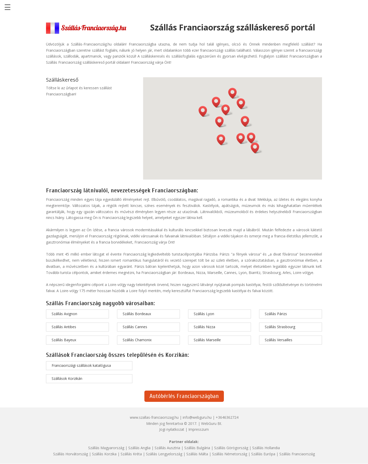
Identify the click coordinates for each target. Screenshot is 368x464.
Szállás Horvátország (70, 453)
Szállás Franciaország (297, 453)
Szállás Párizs (276, 313)
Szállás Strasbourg (280, 326)
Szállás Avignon (64, 313)
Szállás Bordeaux (137, 313)
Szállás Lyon (204, 313)
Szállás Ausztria (167, 447)
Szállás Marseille (207, 339)
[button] (242, 138)
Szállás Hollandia (266, 447)
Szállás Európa (263, 453)
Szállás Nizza (204, 326)
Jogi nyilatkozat (171, 429)
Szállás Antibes (64, 326)
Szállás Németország (229, 453)
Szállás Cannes (135, 326)
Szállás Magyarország (106, 447)
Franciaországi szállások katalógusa (81, 365)
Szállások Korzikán (67, 378)
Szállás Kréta (131, 453)
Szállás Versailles (278, 339)
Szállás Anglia (139, 447)
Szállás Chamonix (137, 339)
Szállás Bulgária (197, 447)
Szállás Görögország (231, 447)
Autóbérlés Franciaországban (184, 396)
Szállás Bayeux (64, 339)
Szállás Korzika (104, 453)
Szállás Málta (197, 453)
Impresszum (198, 429)
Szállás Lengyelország (164, 453)
